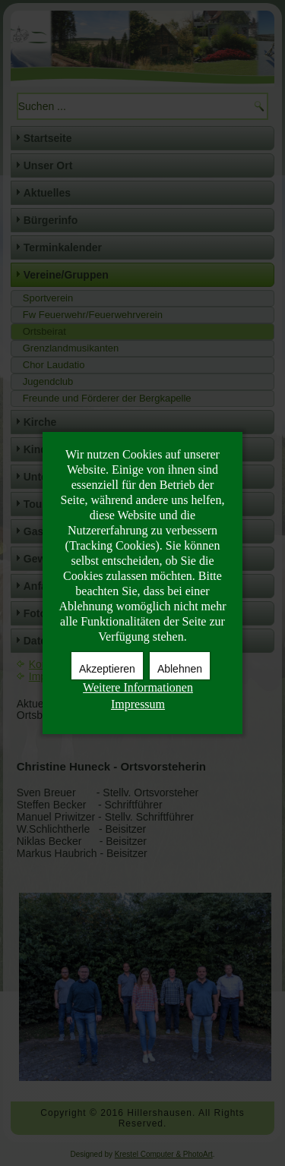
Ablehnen (179, 669)
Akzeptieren (107, 669)
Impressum (138, 704)
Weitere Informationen (138, 687)
